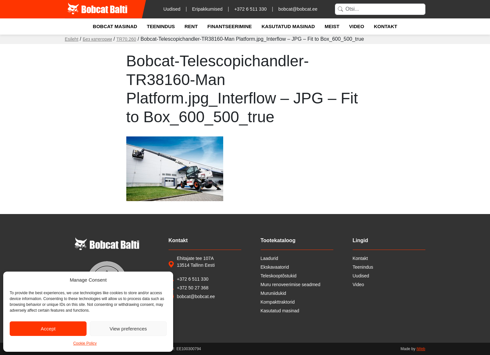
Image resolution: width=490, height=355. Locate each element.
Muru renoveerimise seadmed (290, 284)
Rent (191, 26)
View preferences (128, 328)
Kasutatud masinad (288, 26)
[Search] (380, 9)
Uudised (172, 9)
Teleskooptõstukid (279, 275)
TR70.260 (126, 39)
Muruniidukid (273, 293)
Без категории (97, 39)
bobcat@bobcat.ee (298, 9)
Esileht (71, 39)
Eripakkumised (207, 9)
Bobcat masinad (115, 26)
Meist (332, 26)
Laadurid (269, 258)
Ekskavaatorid (275, 267)
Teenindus (161, 26)
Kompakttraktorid (278, 302)
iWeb (420, 349)
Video (356, 26)
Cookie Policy (85, 343)
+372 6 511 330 (250, 9)
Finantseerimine (229, 26)
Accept (48, 328)
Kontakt (385, 26)
